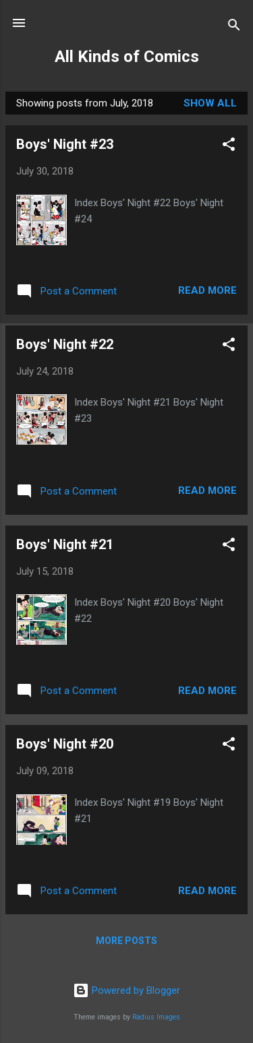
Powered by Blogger (126, 990)
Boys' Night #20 (64, 744)
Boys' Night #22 (64, 344)
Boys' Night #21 (64, 544)
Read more (207, 290)
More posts (126, 940)
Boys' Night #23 (64, 144)
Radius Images (156, 1017)
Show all (210, 103)
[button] (229, 146)
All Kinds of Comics (127, 56)
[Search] (234, 27)
